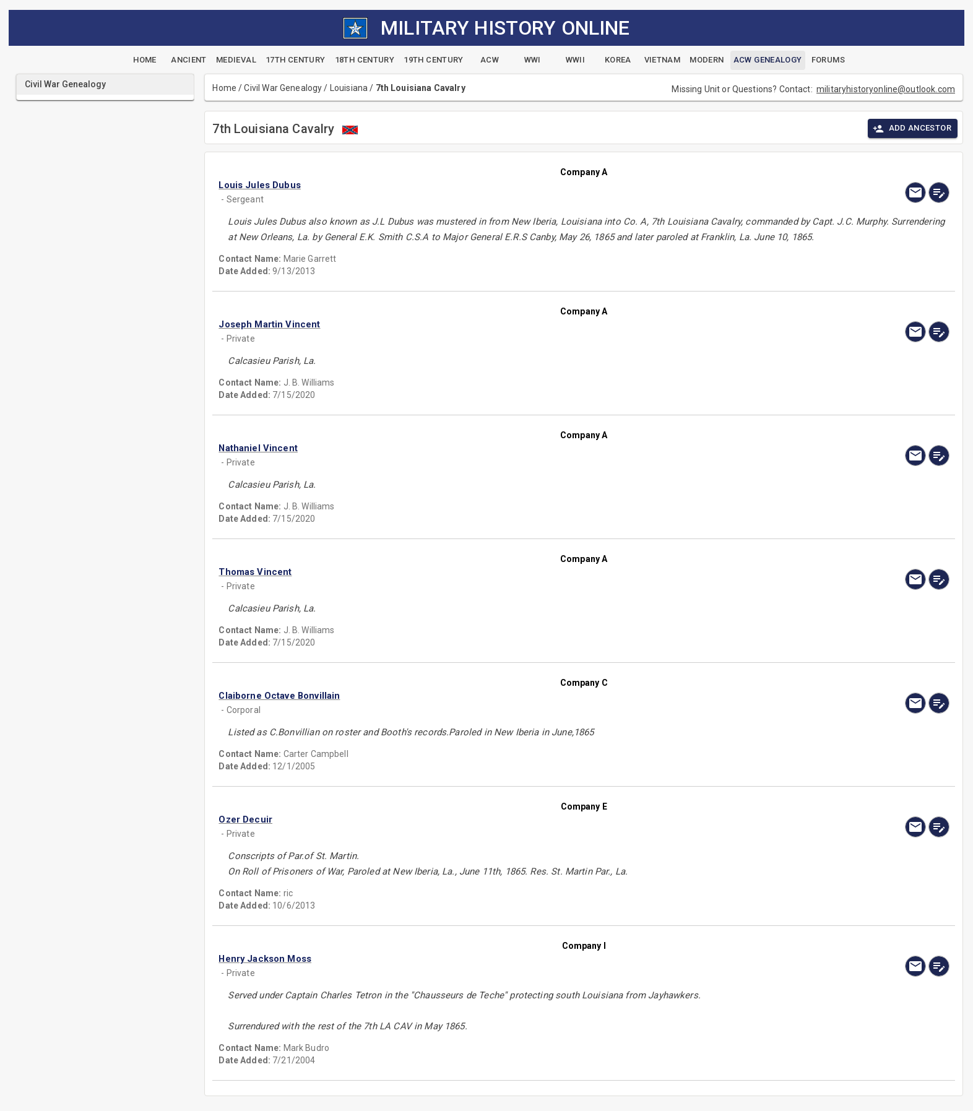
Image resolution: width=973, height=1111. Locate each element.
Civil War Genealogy (283, 88)
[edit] (939, 192)
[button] (474, 185)
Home (224, 88)
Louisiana (349, 88)
